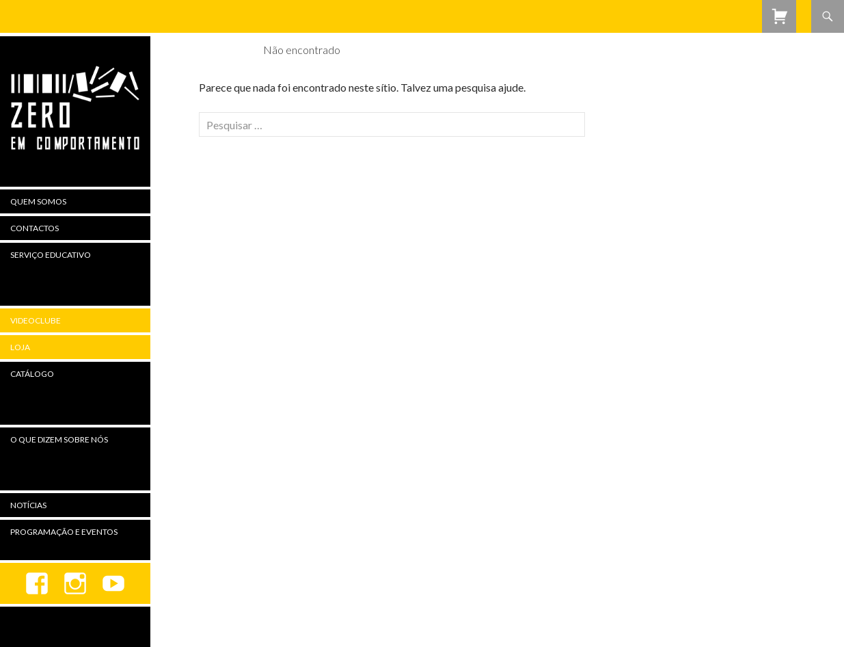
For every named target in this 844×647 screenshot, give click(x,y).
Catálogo (32, 374)
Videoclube (35, 320)
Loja (20, 347)
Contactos (34, 228)
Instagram (75, 583)
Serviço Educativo (50, 255)
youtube (113, 583)
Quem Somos (38, 201)
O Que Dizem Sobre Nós (59, 439)
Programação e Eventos (64, 532)
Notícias (28, 505)
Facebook (37, 583)
